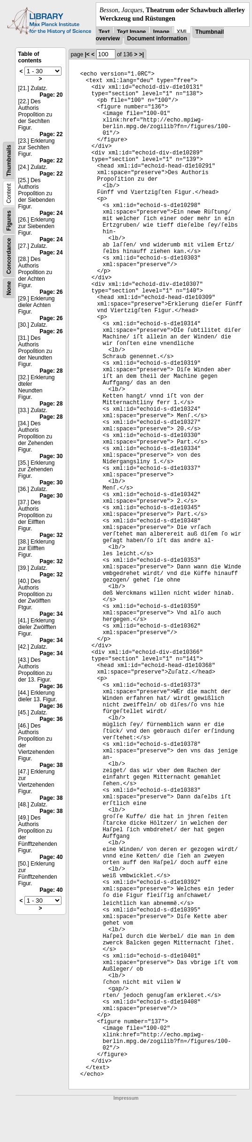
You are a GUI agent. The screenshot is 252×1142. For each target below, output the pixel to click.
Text (104, 32)
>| (141, 54)
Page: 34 (50, 614)
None (9, 288)
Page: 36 (50, 686)
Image (161, 32)
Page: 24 (50, 213)
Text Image (131, 32)
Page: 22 (50, 134)
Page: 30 (50, 456)
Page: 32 (50, 535)
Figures (9, 221)
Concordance (9, 256)
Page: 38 (50, 765)
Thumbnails (9, 160)
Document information (157, 38)
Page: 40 (50, 857)
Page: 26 (50, 292)
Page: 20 (50, 95)
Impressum (126, 1098)
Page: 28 (50, 371)
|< (87, 54)
